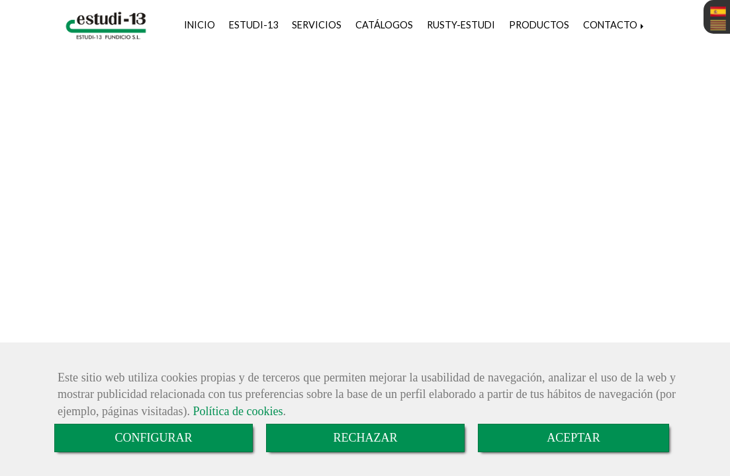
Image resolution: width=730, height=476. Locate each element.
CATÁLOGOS (384, 24)
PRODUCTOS (539, 24)
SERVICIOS (317, 24)
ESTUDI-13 (253, 24)
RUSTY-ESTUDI (461, 24)
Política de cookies (238, 411)
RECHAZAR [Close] (365, 437)
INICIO (199, 24)
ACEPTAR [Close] (573, 437)
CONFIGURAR (153, 437)
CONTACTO (614, 24)
